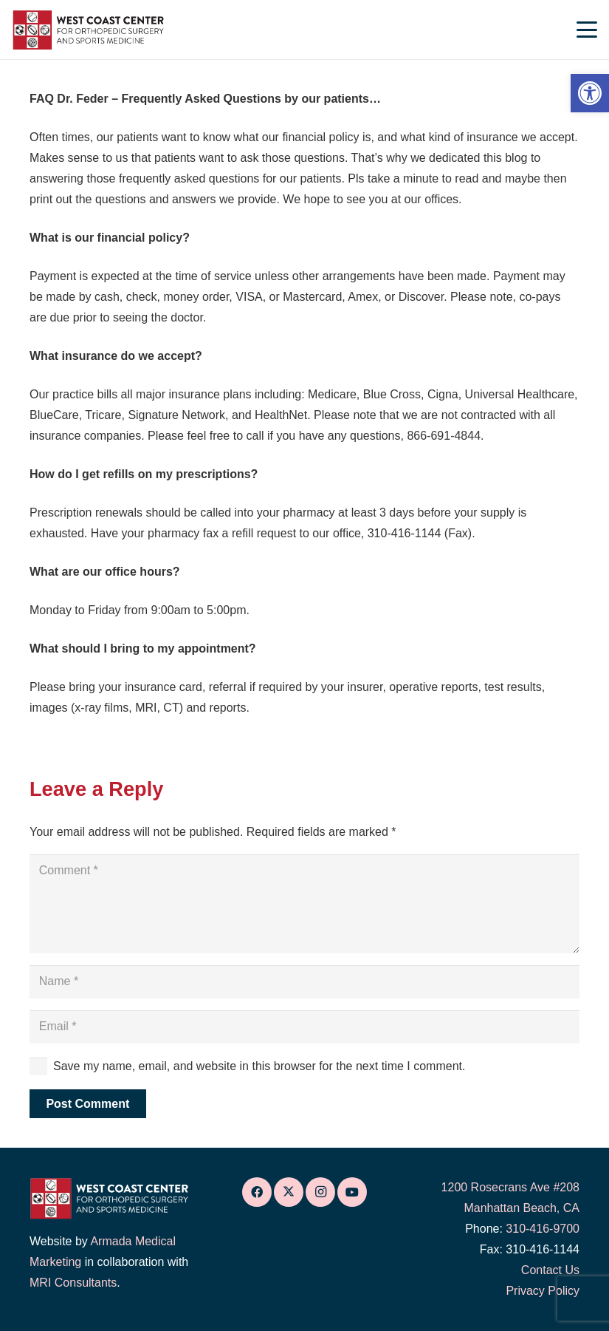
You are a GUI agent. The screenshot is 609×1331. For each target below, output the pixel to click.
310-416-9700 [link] (542, 1228)
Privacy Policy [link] (542, 1290)
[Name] (304, 981)
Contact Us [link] (550, 1270)
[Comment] (304, 903)
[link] (590, 93)
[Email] (304, 1027)
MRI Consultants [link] (73, 1282)
